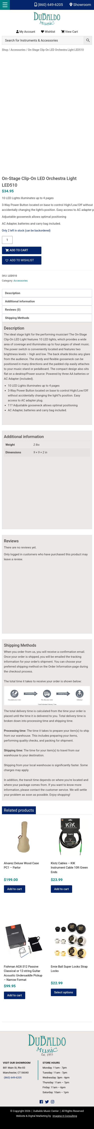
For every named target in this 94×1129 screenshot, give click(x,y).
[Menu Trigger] (5, 5)
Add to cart (19, 250)
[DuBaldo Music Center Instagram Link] (52, 1102)
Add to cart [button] (14, 889)
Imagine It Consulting (65, 1115)
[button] (21, 260)
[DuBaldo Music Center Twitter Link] (47, 1102)
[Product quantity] (7, 240)
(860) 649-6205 (48, 5)
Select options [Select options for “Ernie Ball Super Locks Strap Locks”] (63, 992)
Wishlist (48, 31)
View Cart (69, 31)
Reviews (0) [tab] (13, 309)
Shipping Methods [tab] (17, 318)
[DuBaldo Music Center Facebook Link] (41, 1102)
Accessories (20, 280)
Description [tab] (12, 293)
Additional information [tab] (20, 301)
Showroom (80, 5)
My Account (25, 31)
